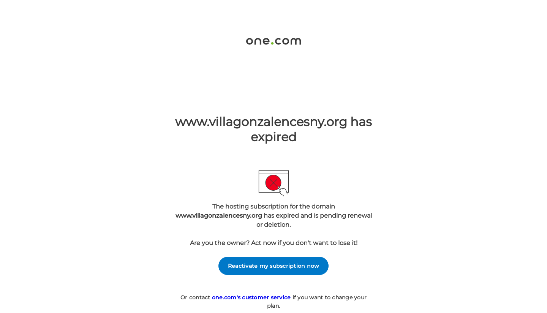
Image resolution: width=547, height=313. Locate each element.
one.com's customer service (251, 297)
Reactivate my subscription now (273, 265)
